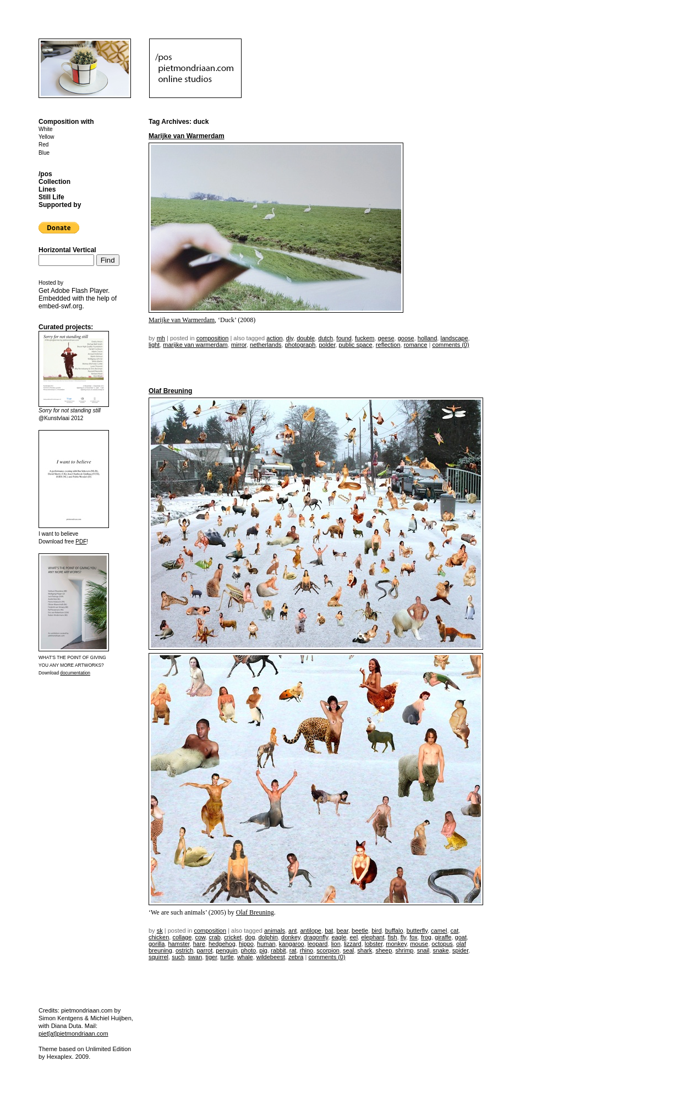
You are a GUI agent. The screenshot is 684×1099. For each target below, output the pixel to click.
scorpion (328, 950)
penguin (226, 950)
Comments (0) (450, 344)
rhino (306, 950)
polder (327, 344)
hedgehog (222, 943)
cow (200, 937)
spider (460, 950)
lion (336, 943)
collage (181, 937)
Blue (44, 153)
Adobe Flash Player (79, 291)
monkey (396, 943)
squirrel (158, 957)
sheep (383, 950)
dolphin (267, 937)
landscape (454, 338)
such (178, 957)
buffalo (394, 930)
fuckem (364, 338)
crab (215, 937)
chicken (159, 937)
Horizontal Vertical (67, 250)
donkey (290, 937)
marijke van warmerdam (195, 344)
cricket (233, 937)
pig (263, 950)
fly (403, 937)
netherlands (266, 344)
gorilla (157, 943)
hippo (246, 943)
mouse (419, 943)
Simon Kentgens (61, 1018)
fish (392, 937)
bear (342, 930)
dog (250, 937)
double (306, 338)
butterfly (417, 930)
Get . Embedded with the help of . (78, 298)
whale (245, 957)
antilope (310, 930)
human (266, 943)
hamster (178, 943)
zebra (296, 957)
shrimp (404, 950)
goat (461, 937)
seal (348, 950)
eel (353, 937)
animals (274, 930)
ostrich (184, 950)
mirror (239, 344)
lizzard (353, 943)
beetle (360, 930)
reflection (388, 344)
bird (376, 930)
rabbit (278, 950)
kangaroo (291, 943)
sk (160, 930)
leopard (318, 943)
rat (293, 950)
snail (423, 950)
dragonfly (316, 937)
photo (248, 950)
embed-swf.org (60, 306)
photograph (300, 344)
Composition (212, 338)
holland (427, 338)
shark (364, 950)
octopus (442, 943)
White (46, 129)
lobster (373, 943)
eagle (338, 937)
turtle (226, 957)
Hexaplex (59, 1056)
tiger (211, 957)
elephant (372, 937)
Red (43, 145)
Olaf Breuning (170, 391)
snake (440, 950)
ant (292, 930)
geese (386, 338)
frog (426, 937)
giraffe (443, 937)
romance (416, 344)
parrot (204, 950)
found (344, 338)
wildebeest (270, 957)
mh (161, 338)
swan (195, 957)
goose (406, 338)
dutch (325, 338)
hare (199, 943)
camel (439, 930)
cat (455, 930)
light (154, 344)
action (274, 338)
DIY (289, 338)
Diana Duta (66, 1025)
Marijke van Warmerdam (187, 136)
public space (356, 344)
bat (329, 930)
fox (413, 937)
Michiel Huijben (111, 1018)
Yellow (46, 137)
